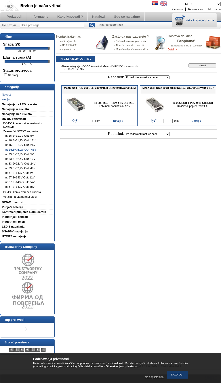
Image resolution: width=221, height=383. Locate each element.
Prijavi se (177, 9)
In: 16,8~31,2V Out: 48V (20, 149)
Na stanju (13, 75)
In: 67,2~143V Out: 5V (19, 172)
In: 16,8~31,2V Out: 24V (20, 145)
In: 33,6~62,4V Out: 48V (20, 168)
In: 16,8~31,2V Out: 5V (19, 135)
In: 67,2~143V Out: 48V (20, 186)
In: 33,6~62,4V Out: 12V (20, 159)
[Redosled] (147, 77)
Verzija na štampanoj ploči (20, 196)
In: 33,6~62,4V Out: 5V (19, 154)
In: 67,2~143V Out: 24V (20, 182)
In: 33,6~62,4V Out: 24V (20, 163)
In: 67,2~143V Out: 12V (20, 177)
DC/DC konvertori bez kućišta (22, 192)
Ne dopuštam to (154, 377)
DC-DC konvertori (92, 66)
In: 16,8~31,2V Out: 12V (20, 140)
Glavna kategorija (70, 66)
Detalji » (172, 49)
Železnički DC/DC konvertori (119, 66)
